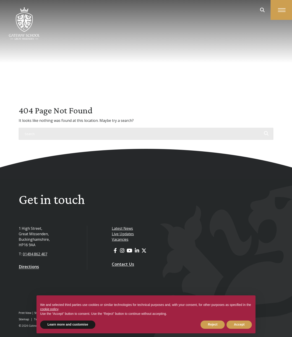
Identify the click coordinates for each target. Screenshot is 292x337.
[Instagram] (122, 250)
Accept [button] (239, 324)
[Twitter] (143, 250)
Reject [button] (212, 324)
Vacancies (120, 239)
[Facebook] (115, 250)
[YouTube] (129, 250)
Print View (25, 313)
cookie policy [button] (49, 309)
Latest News (122, 228)
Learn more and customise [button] (67, 324)
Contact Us (123, 264)
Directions (29, 266)
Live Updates (123, 233)
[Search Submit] (262, 10)
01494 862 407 (35, 254)
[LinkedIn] (137, 250)
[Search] (141, 133)
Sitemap (24, 319)
